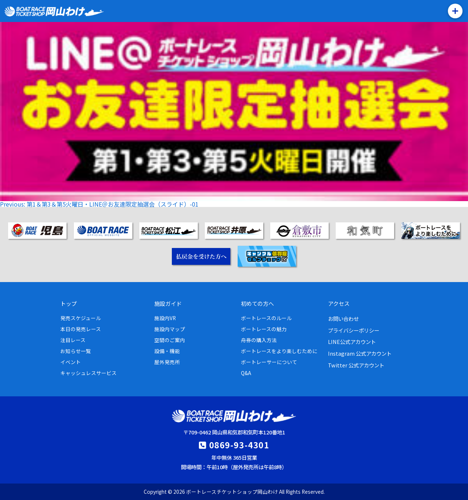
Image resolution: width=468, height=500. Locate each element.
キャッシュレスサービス (88, 373)
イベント (70, 362)
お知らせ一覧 (75, 351)
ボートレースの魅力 (264, 329)
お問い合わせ (343, 318)
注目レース (73, 340)
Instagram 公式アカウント (360, 353)
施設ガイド (168, 303)
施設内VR (165, 318)
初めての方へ (257, 303)
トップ (68, 303)
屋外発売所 (167, 362)
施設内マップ (169, 329)
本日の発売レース (80, 329)
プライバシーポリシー (353, 330)
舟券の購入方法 (259, 340)
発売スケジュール (80, 318)
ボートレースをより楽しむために (279, 351)
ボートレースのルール (266, 318)
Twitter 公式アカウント (356, 365)
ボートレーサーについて (269, 362)
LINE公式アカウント (352, 341)
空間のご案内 (169, 340)
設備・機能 (167, 351)
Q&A (246, 373)
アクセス (339, 303)
